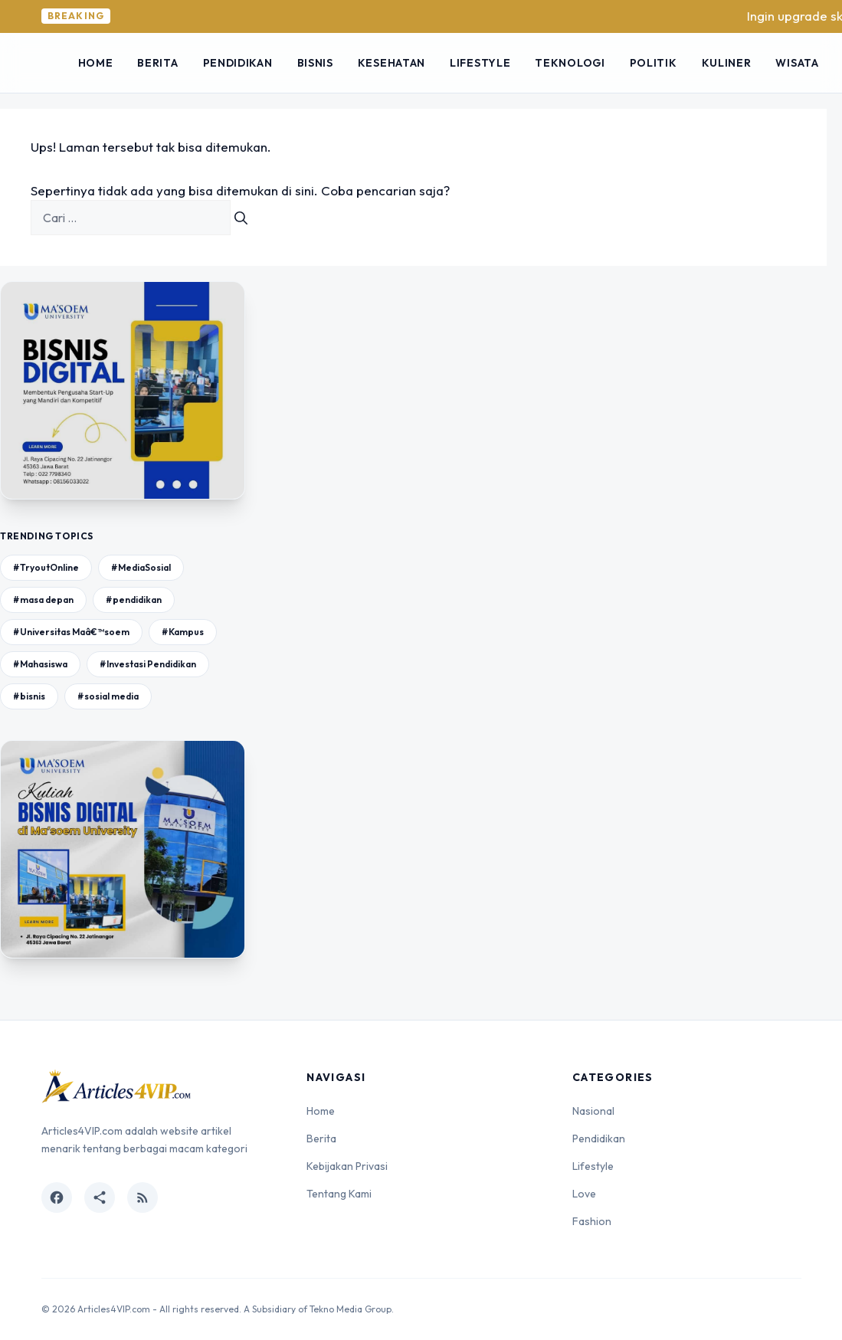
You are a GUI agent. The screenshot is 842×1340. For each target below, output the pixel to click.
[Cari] (241, 217)
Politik (653, 63)
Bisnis (315, 63)
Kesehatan (391, 63)
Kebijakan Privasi (347, 1166)
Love (584, 1194)
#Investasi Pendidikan (148, 664)
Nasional (593, 1111)
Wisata (796, 63)
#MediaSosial (141, 567)
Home (95, 63)
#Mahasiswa (40, 664)
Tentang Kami (339, 1194)
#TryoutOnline (46, 567)
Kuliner (727, 63)
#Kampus (183, 631)
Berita (157, 63)
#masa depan (43, 599)
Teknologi (569, 63)
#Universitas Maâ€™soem (71, 631)
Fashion (591, 1221)
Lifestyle (480, 63)
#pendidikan (134, 599)
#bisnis (29, 696)
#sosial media (108, 696)
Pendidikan (238, 63)
